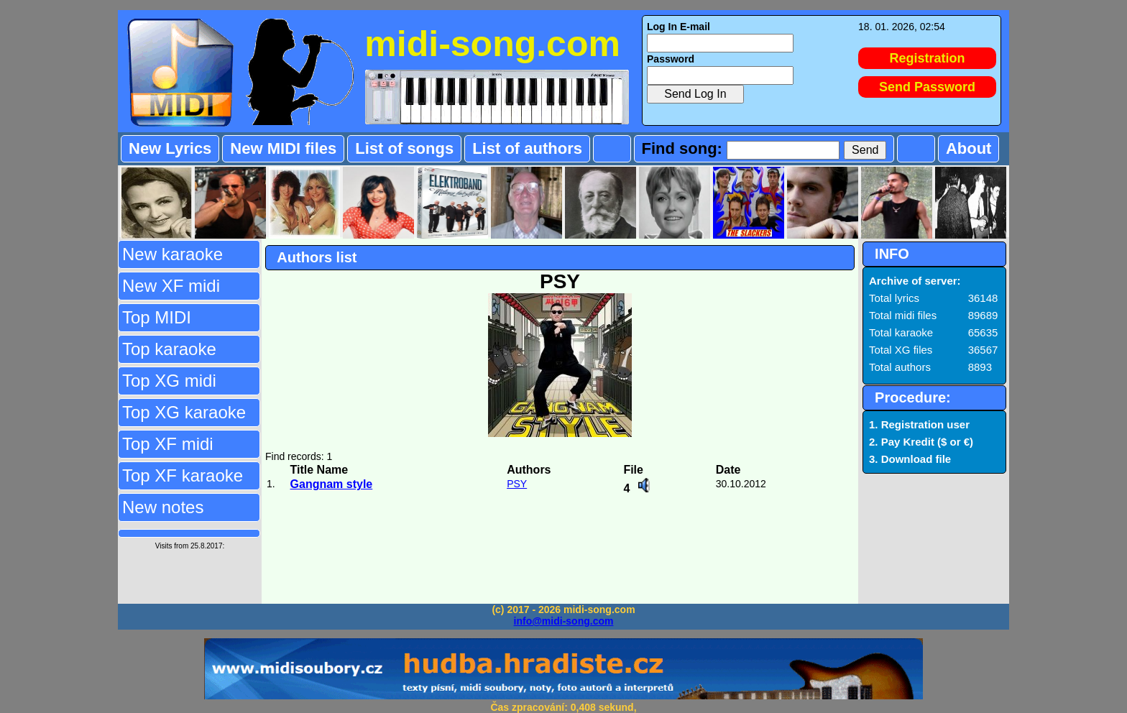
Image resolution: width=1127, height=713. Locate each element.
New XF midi (171, 285)
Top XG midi (169, 380)
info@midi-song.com (564, 621)
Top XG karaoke (184, 412)
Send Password (927, 87)
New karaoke (172, 254)
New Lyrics (170, 148)
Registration (927, 58)
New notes (162, 507)
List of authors (527, 148)
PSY (517, 483)
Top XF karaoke (182, 475)
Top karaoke (169, 349)
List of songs (404, 148)
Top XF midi (167, 444)
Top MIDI (156, 317)
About (969, 148)
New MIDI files (283, 148)
